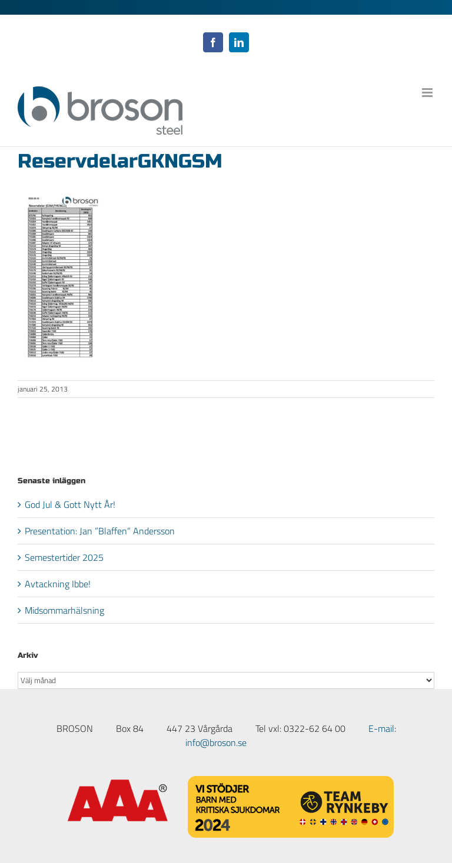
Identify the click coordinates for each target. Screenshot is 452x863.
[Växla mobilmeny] (428, 92)
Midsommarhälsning (64, 610)
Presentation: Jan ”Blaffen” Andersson (100, 531)
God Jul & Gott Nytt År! (70, 504)
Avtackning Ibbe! (58, 584)
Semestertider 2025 (64, 557)
